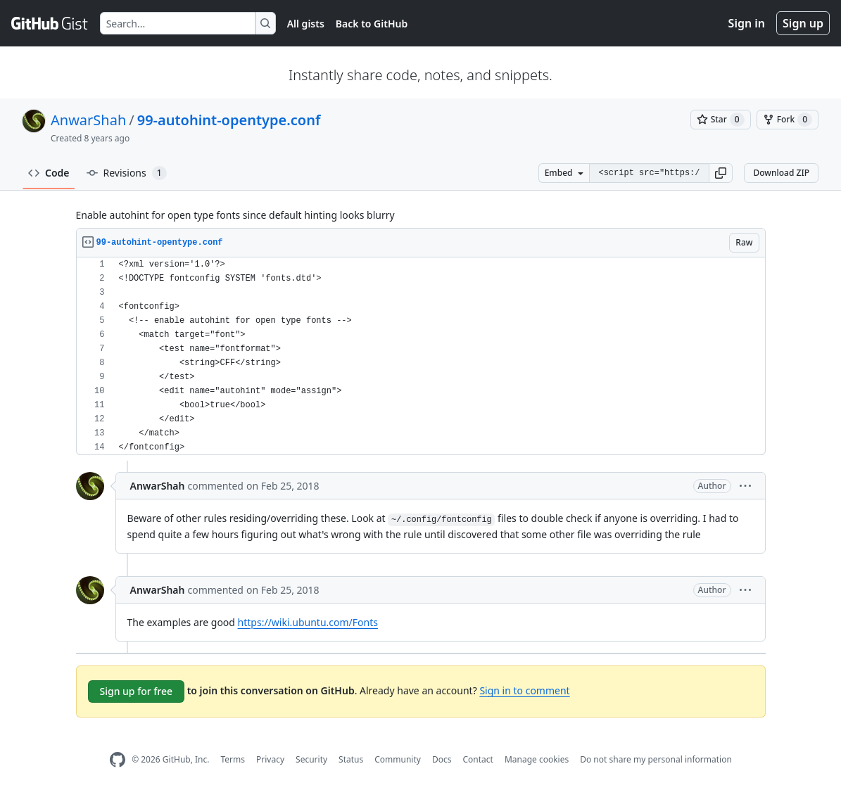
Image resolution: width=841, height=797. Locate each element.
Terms (232, 759)
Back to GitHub (371, 23)
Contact (477, 759)
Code (49, 172)
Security (311, 759)
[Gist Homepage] (50, 23)
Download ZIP (781, 173)
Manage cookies (537, 759)
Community (397, 759)
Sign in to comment (524, 690)
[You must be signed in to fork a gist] (787, 119)
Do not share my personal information (656, 759)
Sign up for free (136, 691)
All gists (305, 23)
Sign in (746, 23)
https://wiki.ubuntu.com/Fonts (308, 622)
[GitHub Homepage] (117, 760)
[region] (421, 356)
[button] (721, 173)
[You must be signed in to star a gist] (720, 119)
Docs (442, 759)
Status (351, 759)
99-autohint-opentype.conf (229, 119)
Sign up (803, 23)
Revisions (127, 173)
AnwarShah (88, 119)
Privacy (270, 759)
